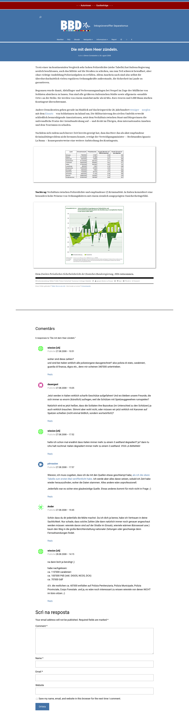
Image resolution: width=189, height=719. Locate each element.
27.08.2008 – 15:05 (65, 388)
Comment (41, 626)
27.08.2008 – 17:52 (65, 434)
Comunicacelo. (86, 286)
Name (39, 658)
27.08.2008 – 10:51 (65, 351)
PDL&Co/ (128, 281)
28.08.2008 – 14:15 (65, 554)
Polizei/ (61, 281)
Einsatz (49, 113)
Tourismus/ (75, 281)
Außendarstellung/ (43, 281)
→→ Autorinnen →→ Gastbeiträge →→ (94, 5)
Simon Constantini (91, 56)
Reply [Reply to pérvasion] (50, 496)
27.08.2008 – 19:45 (65, 510)
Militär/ (52, 281)
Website (39, 685)
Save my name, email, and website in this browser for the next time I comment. (80, 698)
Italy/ (120, 281)
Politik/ (56, 281)
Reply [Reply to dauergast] (50, 421)
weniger (134, 109)
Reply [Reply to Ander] (50, 541)
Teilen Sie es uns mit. (58, 286)
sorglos (146, 109)
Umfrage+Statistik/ (85, 281)
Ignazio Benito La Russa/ (105, 281)
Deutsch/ (137, 281)
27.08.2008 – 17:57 (65, 467)
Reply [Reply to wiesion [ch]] (50, 374)
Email (39, 671)
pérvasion (53, 463)
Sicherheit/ (67, 281)
